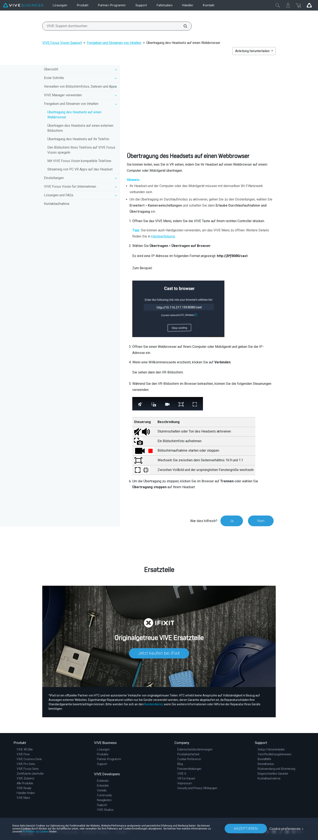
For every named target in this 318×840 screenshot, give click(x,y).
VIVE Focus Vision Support (62, 43)
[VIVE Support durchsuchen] (183, 26)
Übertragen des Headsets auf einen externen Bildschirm (80, 128)
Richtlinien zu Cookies (36, 831)
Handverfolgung (163, 236)
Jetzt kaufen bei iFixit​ (159, 653)
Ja (231, 521)
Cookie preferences (285, 828)
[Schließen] (277, 5)
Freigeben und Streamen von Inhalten (114, 43)
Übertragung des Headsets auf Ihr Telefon (78, 139)
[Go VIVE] (309, 5)
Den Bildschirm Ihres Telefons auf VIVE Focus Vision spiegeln (81, 149)
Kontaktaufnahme (56, 204)
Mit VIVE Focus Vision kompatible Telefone (79, 161)
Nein (260, 521)
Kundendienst (153, 704)
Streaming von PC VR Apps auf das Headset (80, 169)
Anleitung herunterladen (252, 51)
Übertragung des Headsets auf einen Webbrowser (74, 114)
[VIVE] (23, 5)
